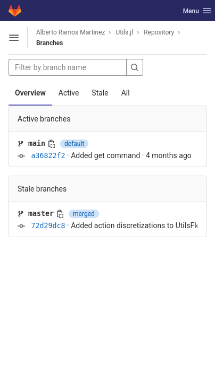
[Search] (134, 67)
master (41, 214)
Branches (49, 43)
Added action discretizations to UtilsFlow (138, 225)
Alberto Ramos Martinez (70, 32)
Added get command (105, 155)
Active (69, 93)
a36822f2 (48, 156)
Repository (159, 32)
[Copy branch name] (51, 143)
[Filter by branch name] (68, 67)
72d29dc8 (48, 226)
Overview (30, 93)
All (125, 93)
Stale (100, 93)
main (36, 143)
